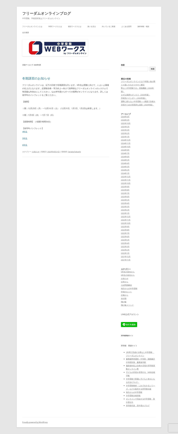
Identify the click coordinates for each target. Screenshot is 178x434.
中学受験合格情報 (133, 395)
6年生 (24, 145)
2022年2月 (125, 250)
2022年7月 (125, 233)
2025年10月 (125, 123)
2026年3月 (125, 120)
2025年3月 (125, 130)
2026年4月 (125, 116)
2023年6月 (125, 196)
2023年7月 (125, 193)
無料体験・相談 (143, 26)
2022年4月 (125, 243)
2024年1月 (125, 173)
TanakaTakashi (74, 151)
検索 (123, 65)
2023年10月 (125, 183)
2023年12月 (125, 176)
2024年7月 (125, 153)
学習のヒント (126, 292)
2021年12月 (125, 256)
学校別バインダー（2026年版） (134, 98)
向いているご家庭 (108, 26)
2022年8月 (125, 230)
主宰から (124, 282)
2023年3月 (125, 206)
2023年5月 (125, 200)
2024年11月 (125, 143)
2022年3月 (125, 246)
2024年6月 (125, 156)
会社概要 (25, 32)
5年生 (24, 138)
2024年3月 (125, 166)
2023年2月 (125, 210)
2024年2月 (125, 170)
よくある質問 (126, 26)
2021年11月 (125, 260)
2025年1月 (125, 136)
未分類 (123, 298)
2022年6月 (125, 236)
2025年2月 (125, 133)
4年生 (24, 131)
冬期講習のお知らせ (36, 78)
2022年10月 (125, 223)
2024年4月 (125, 163)
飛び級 (123, 302)
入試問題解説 (126, 285)
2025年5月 (125, 126)
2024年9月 (125, 150)
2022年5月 (125, 240)
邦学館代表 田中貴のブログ (137, 405)
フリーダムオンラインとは (32, 26)
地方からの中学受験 (129, 288)
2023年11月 (125, 180)
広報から (124, 295)
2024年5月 (125, 160)
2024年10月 (125, 146)
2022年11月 (125, 220)
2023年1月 (125, 213)
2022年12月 (125, 216)
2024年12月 (125, 140)
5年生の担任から (128, 272)
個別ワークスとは (74, 26)
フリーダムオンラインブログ (46, 13)
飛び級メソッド (127, 305)
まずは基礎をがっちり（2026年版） (135, 95)
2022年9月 (125, 226)
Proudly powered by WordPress (35, 422)
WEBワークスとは (55, 26)
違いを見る (91, 26)
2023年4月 (125, 203)
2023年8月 (125, 190)
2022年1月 (125, 253)
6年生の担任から (128, 275)
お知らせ (35, 151)
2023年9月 (125, 186)
